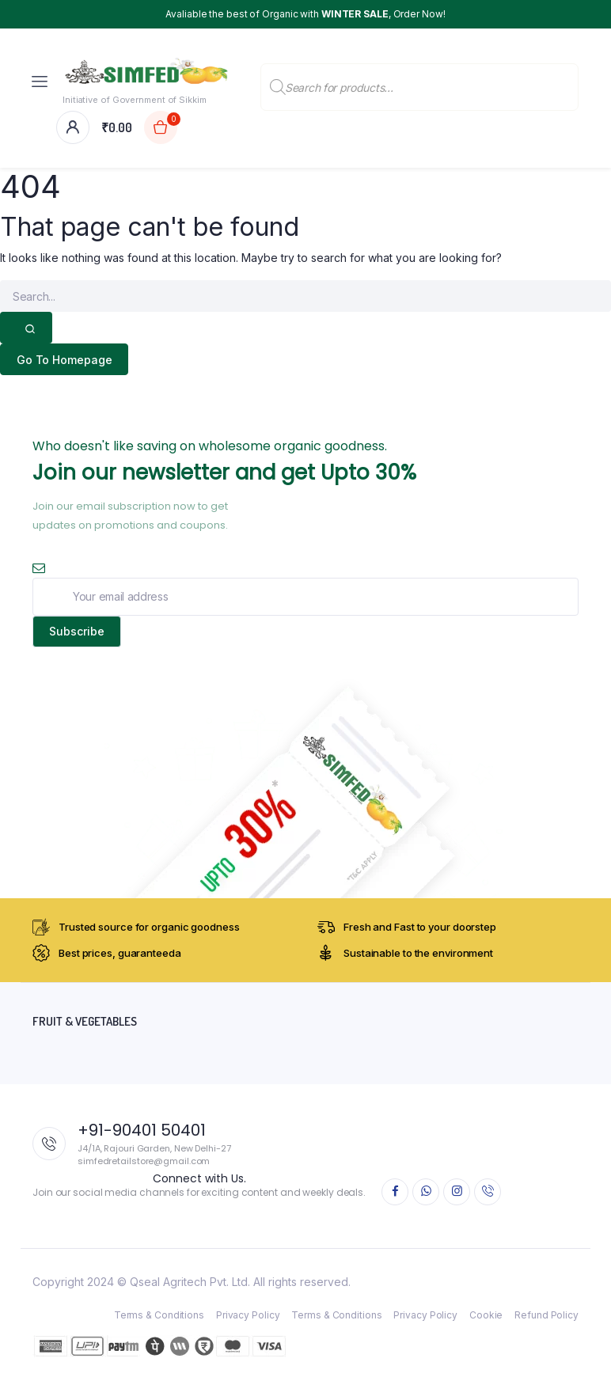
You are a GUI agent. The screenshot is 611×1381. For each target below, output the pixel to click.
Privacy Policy (248, 1315)
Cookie (486, 1315)
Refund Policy (546, 1315)
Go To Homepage (64, 359)
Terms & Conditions (159, 1315)
